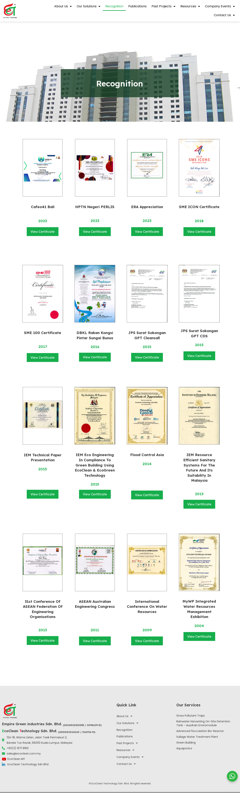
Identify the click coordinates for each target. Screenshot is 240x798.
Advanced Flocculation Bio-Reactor (200, 731)
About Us (63, 6)
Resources (190, 6)
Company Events (220, 6)
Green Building (186, 742)
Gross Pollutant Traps (190, 716)
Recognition (114, 6)
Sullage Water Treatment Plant (197, 737)
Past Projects (163, 6)
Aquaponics (184, 748)
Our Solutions (88, 6)
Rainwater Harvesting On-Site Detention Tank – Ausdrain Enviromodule (203, 723)
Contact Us (224, 15)
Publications (137, 6)
